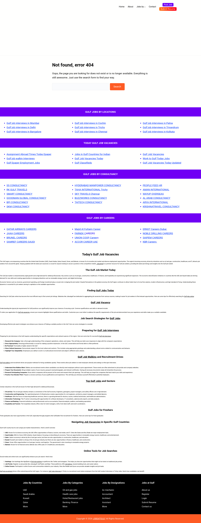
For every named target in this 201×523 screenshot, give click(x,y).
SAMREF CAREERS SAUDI (21, 241)
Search (117, 86)
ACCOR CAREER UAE (86, 241)
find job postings (36, 461)
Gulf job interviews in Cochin (90, 123)
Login (144, 498)
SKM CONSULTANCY (18, 206)
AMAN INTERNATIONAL (156, 189)
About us (146, 490)
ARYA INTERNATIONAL (155, 202)
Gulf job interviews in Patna (158, 123)
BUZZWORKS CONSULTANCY (91, 198)
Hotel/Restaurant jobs (73, 498)
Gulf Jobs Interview (55, 471)
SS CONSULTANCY (17, 185)
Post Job (168, 4)
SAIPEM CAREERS (153, 237)
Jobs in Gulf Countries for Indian (92, 154)
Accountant (107, 494)
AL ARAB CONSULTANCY (156, 198)
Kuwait (26, 498)
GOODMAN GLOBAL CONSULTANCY (26, 198)
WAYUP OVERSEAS (153, 193)
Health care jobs (70, 494)
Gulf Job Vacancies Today (89, 158)
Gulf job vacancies (24, 312)
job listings (68, 464)
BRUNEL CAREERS (17, 237)
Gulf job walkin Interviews (21, 158)
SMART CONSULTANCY (19, 193)
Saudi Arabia (29, 494)
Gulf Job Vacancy (100, 302)
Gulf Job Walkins (87, 356)
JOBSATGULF (99, 518)
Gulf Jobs (115, 318)
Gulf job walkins (5, 363)
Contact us (147, 506)
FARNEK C (80, 233)
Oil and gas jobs (70, 490)
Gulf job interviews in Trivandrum (161, 127)
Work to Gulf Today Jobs (156, 158)
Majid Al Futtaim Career (87, 229)
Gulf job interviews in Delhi (21, 127)
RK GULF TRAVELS (17, 189)
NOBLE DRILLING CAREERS (158, 233)
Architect (106, 498)
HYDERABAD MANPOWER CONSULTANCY (98, 185)
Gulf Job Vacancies (153, 154)
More (25, 506)
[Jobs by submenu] (145, 6)
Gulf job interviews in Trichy (90, 127)
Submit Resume (168, 9)
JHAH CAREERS (15, 233)
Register (145, 494)
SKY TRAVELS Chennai (87, 193)
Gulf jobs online (189, 296)
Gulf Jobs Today (105, 290)
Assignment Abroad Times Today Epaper (29, 154)
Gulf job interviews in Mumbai (23, 123)
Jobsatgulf (99, 264)
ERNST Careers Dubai (155, 229)
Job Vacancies (92, 421)
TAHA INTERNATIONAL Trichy (91, 189)
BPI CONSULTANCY (17, 202)
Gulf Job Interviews (108, 330)
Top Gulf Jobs (93, 381)
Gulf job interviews (105, 336)
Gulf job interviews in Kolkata (159, 131)
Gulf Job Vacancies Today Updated (162, 162)
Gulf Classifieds (83, 162)
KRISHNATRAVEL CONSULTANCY (161, 206)
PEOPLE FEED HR (152, 185)
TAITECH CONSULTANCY (88, 202)
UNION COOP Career (86, 237)
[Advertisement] (100, 33)
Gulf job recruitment (6, 471)
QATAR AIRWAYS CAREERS (22, 229)
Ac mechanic (108, 490)
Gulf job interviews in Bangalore (24, 131)
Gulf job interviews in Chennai (91, 131)
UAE (25, 490)
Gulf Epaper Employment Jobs (23, 162)
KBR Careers (150, 241)
